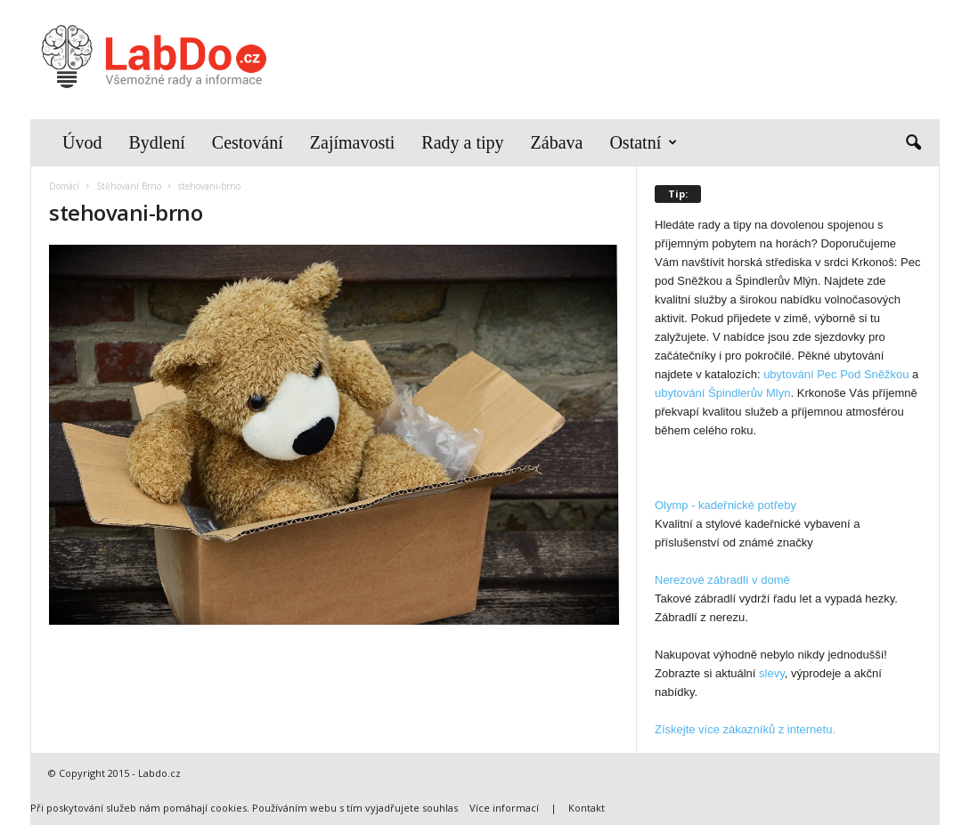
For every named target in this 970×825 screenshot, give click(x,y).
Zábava (557, 142)
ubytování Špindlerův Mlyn (722, 393)
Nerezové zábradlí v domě (722, 579)
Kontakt (586, 807)
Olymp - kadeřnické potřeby (725, 505)
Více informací (504, 807)
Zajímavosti (352, 142)
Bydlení (156, 142)
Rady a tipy (462, 142)
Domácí (64, 186)
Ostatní (643, 142)
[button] (913, 143)
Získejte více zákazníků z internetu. (745, 729)
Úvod (82, 142)
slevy (772, 673)
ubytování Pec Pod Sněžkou (836, 374)
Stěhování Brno (128, 186)
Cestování (247, 142)
